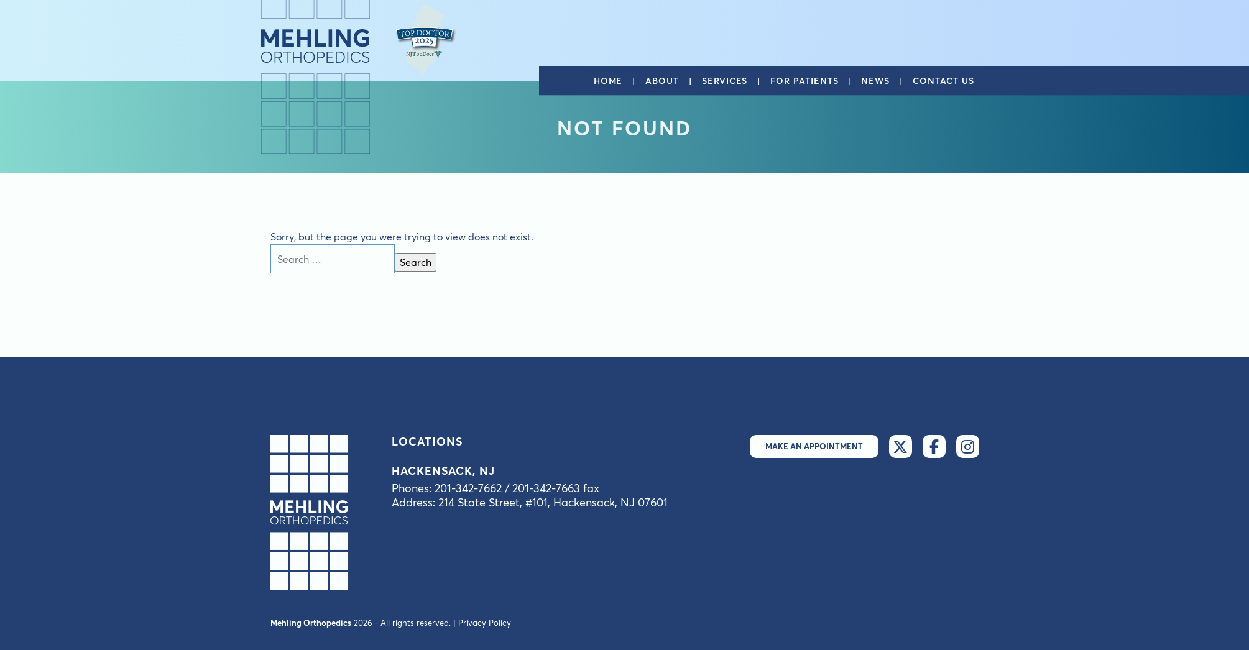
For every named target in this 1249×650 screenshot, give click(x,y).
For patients (804, 81)
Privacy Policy (484, 622)
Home (608, 81)
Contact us (943, 81)
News (875, 81)
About (662, 81)
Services (724, 81)
